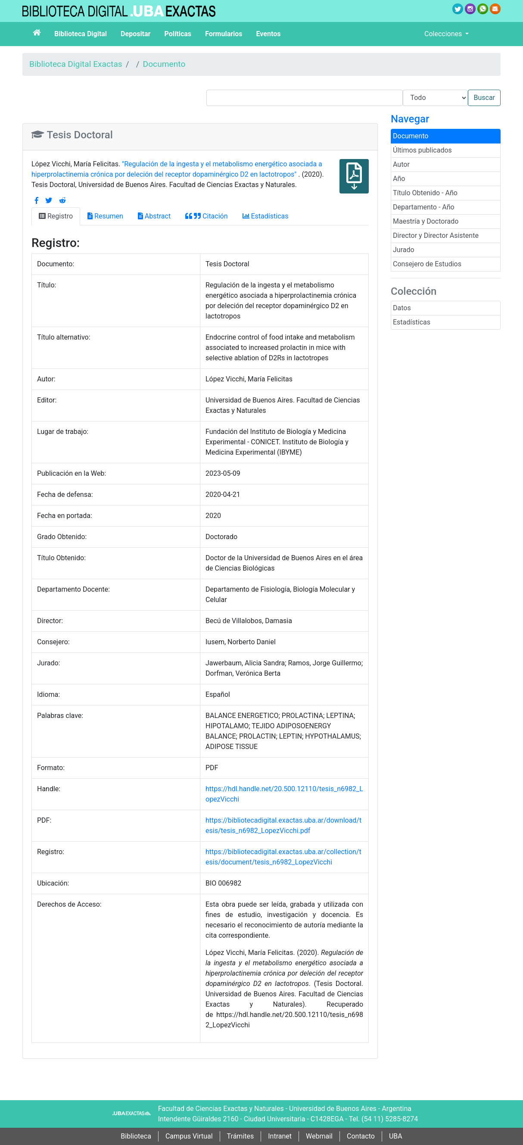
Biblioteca (136, 1136)
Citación (206, 216)
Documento (164, 64)
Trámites (240, 1136)
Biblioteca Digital (80, 34)
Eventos (268, 34)
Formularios (223, 34)
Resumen (105, 216)
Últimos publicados (422, 150)
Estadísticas (411, 322)
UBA (395, 1136)
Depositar (135, 34)
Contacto (361, 1136)
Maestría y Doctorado (425, 221)
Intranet (280, 1136)
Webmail (319, 1136)
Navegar (410, 119)
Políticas (177, 34)
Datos (402, 308)
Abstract (154, 216)
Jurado (403, 250)
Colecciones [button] (444, 34)
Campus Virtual (189, 1136)
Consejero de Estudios (427, 264)
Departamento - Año (424, 207)
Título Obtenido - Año (425, 193)
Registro (56, 216)
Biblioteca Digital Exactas (75, 64)
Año (399, 179)
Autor (401, 164)
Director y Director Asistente (436, 235)
